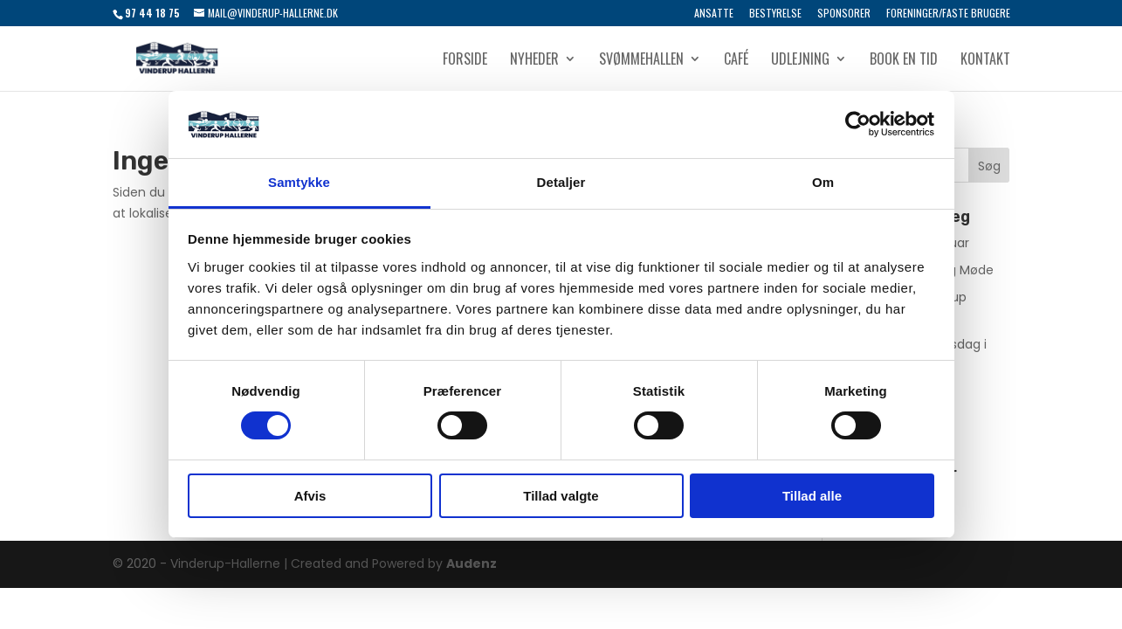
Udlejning (800, 60)
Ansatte (713, 14)
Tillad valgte (560, 495)
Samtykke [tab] (299, 182)
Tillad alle (812, 495)
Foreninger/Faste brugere (948, 14)
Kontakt (985, 60)
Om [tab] (823, 182)
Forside (465, 60)
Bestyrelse (775, 14)
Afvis (310, 495)
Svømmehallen (641, 60)
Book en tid (904, 60)
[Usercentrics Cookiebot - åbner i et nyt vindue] (857, 124)
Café (736, 60)
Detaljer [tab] (561, 182)
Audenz (471, 563)
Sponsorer (844, 14)
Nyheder (534, 60)
